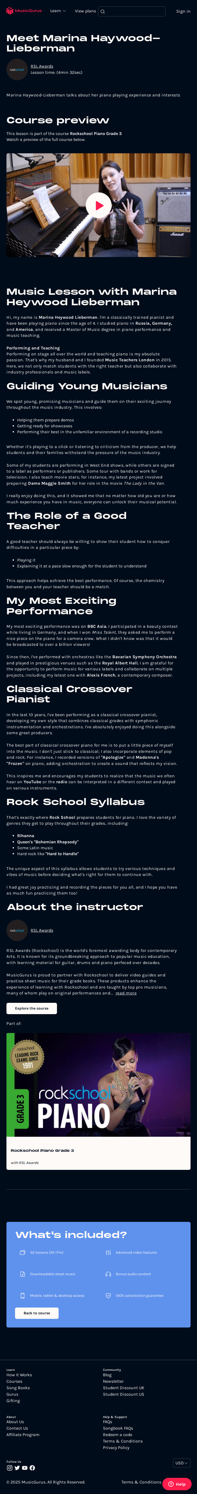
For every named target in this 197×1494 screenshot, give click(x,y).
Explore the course (31, 1010)
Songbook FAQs (118, 1430)
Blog (107, 1377)
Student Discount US (123, 1396)
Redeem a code (117, 1437)
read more (126, 995)
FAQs (107, 1424)
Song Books (18, 1390)
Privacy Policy (116, 1450)
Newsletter (113, 1383)
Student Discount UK (123, 1390)
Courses (14, 1383)
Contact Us (17, 1430)
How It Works (19, 1377)
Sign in (180, 12)
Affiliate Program (23, 1437)
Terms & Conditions (123, 1443)
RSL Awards (42, 68)
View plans (88, 12)
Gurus (12, 1396)
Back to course (37, 1315)
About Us (15, 1424)
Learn (61, 9)
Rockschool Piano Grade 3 (42, 1153)
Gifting (13, 1403)
